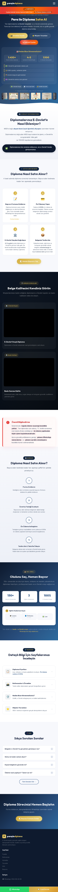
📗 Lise (44, 617)
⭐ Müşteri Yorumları (39, 36)
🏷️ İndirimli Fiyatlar (29, 42)
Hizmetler (5, 861)
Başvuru (4, 870)
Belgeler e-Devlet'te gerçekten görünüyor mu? (29, 749)
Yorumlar (5, 864)
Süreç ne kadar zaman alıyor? (29, 757)
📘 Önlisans (29, 617)
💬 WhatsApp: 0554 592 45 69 (11, 879)
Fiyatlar (4, 855)
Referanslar (6, 858)
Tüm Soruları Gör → (29, 782)
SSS (3, 867)
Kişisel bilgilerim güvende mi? (29, 765)
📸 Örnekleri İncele (17, 36)
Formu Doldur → (15, 219)
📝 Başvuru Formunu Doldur (29, 819)
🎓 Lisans (13, 617)
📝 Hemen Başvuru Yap (29, 262)
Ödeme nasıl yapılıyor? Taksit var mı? (29, 773)
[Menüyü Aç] (54, 3)
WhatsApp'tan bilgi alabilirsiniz (29, 632)
